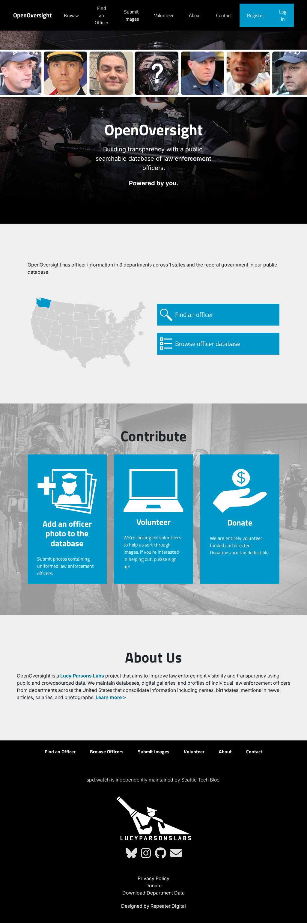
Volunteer (164, 15)
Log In (282, 15)
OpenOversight (32, 15)
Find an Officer (102, 15)
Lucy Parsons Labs (82, 676)
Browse (71, 15)
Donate (153, 886)
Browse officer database (207, 343)
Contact (224, 15)
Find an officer (194, 314)
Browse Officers (107, 751)
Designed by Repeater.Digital (153, 906)
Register (255, 15)
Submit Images (131, 15)
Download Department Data (153, 893)
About (195, 15)
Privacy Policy (153, 878)
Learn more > (111, 697)
